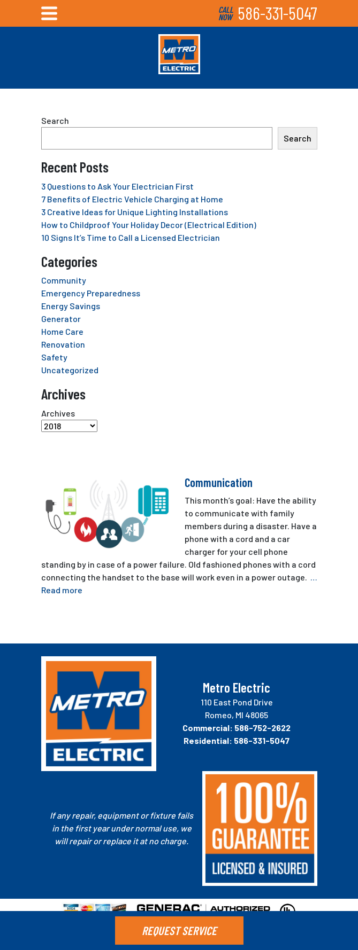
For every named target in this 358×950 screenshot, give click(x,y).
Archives (58, 413)
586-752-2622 (262, 728)
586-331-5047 (277, 12)
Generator (61, 318)
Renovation (63, 344)
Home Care (62, 331)
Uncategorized (69, 370)
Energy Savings (70, 306)
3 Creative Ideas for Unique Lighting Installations (134, 212)
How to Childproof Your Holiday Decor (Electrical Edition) (148, 224)
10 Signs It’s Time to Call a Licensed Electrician (130, 237)
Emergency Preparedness (90, 293)
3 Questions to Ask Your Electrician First (117, 186)
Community (63, 280)
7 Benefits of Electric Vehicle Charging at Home (132, 199)
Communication (219, 482)
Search (55, 120)
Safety (54, 357)
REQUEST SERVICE (179, 930)
